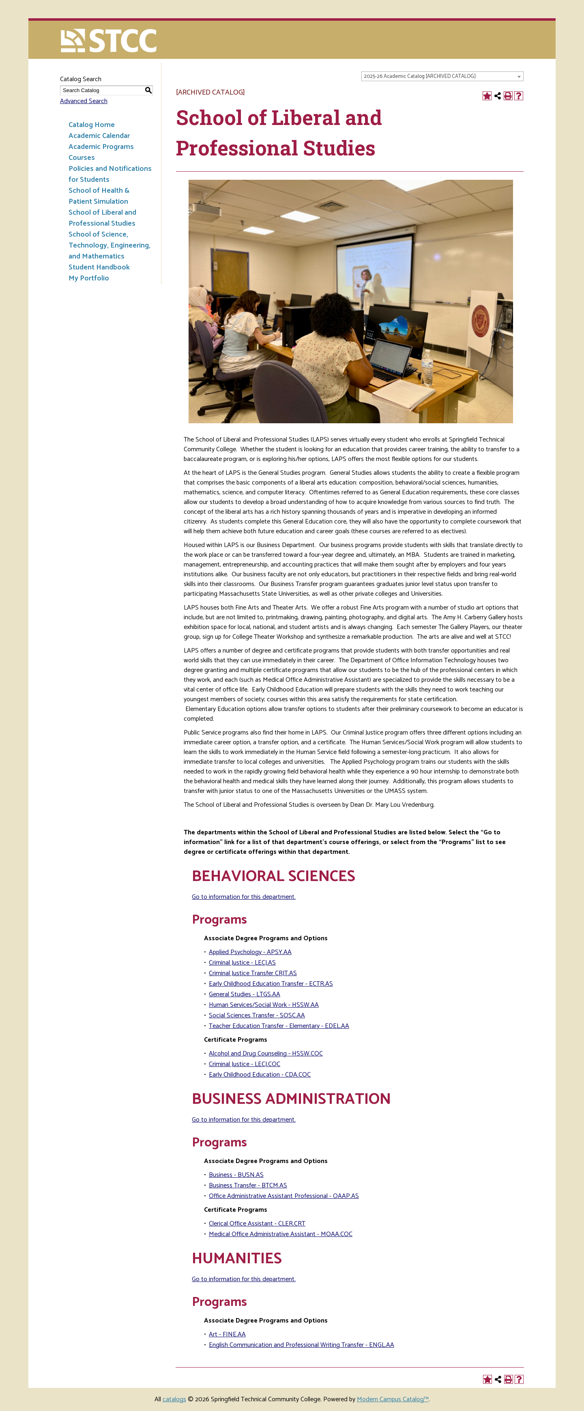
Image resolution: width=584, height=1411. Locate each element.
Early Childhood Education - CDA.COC (260, 1074)
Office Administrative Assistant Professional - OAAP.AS (284, 1196)
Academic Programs (101, 147)
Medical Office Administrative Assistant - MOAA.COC (280, 1234)
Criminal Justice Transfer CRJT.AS (253, 973)
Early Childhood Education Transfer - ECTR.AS (271, 983)
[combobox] (442, 76)
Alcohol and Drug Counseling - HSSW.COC (266, 1053)
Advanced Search (83, 101)
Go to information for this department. (244, 897)
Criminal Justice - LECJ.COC (244, 1064)
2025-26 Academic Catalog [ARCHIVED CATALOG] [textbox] (420, 76)
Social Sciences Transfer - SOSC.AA (257, 1015)
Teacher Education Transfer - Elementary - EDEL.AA (279, 1026)
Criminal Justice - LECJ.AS (242, 962)
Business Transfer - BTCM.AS (248, 1185)
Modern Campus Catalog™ (393, 1399)
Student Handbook (99, 267)
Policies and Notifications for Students (110, 174)
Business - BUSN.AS (236, 1175)
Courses (82, 158)
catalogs (174, 1399)
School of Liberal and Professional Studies (102, 218)
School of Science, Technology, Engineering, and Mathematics (109, 245)
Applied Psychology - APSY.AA (250, 952)
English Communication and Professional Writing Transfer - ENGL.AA (301, 1345)
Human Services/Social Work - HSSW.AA (264, 1005)
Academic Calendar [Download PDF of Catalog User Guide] (99, 136)
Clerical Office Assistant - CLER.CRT (257, 1223)
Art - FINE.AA (227, 1334)
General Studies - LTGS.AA (244, 994)
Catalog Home (92, 125)
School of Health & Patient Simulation (99, 196)
